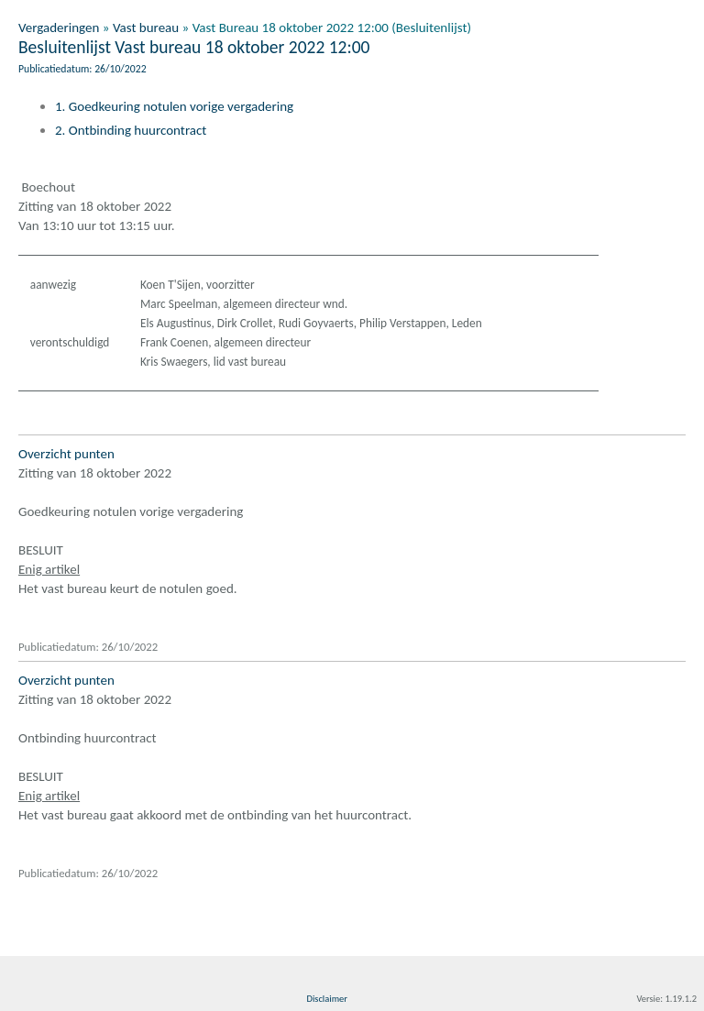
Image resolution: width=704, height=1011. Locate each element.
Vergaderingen (58, 27)
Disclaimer (326, 999)
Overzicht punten (66, 453)
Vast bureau (146, 27)
